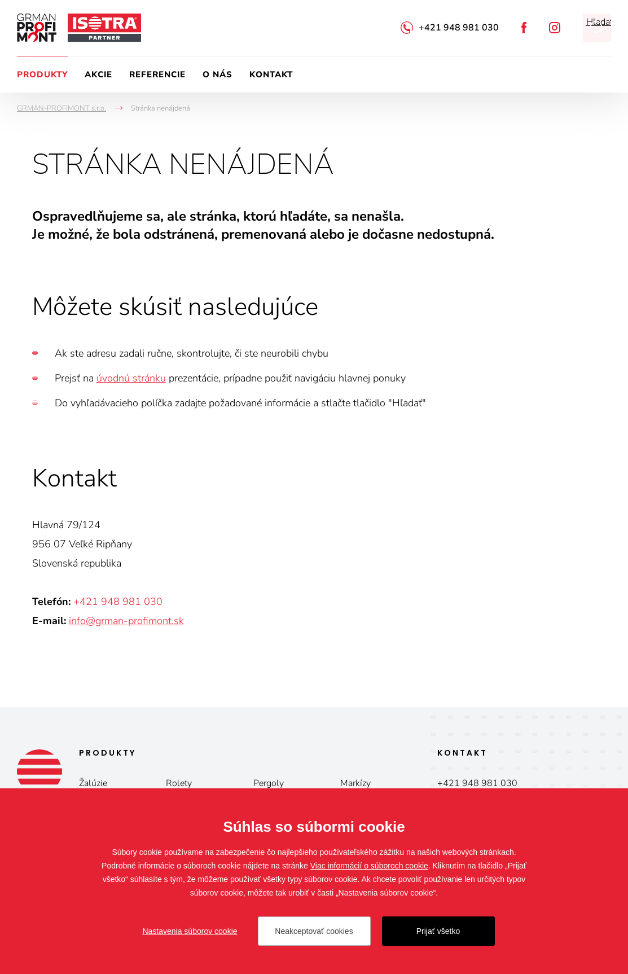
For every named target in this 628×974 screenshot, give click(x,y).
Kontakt (271, 74)
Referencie (157, 74)
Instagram (554, 27)
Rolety (179, 783)
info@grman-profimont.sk (126, 621)
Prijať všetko (438, 931)
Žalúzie (93, 783)
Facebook (523, 27)
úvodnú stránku (131, 378)
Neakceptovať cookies (314, 931)
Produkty (42, 74)
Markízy (355, 783)
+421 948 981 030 (459, 27)
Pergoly (268, 783)
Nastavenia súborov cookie (189, 931)
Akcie (98, 74)
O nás (217, 74)
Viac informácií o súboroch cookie (369, 865)
